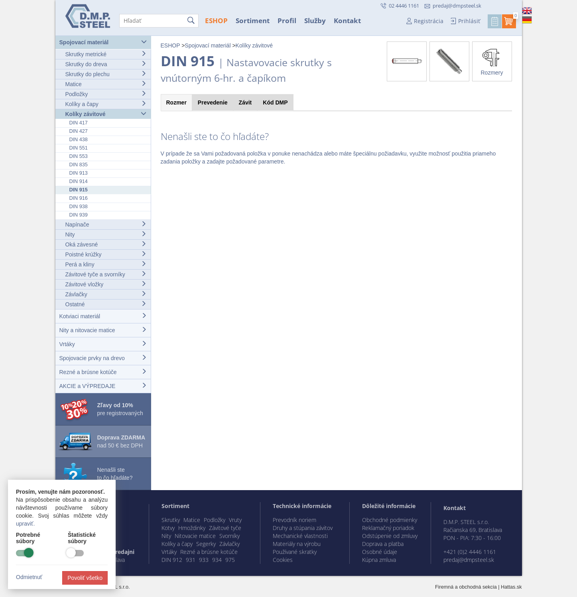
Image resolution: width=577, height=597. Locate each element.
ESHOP (216, 20)
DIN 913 (78, 173)
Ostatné (105, 304)
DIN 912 (171, 560)
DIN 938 (78, 206)
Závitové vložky (105, 284)
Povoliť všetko (84, 578)
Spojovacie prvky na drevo (103, 358)
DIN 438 (78, 139)
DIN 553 (78, 156)
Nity (105, 234)
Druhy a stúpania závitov (303, 528)
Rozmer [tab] (176, 102)
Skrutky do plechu (105, 74)
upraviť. (25, 523)
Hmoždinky (191, 528)
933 (204, 560)
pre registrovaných (120, 409)
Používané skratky (295, 552)
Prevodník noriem (294, 520)
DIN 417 (78, 123)
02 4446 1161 (403, 5)
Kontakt (347, 20)
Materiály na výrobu (297, 544)
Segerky (206, 544)
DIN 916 (78, 198)
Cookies (283, 560)
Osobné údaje (379, 552)
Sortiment (253, 20)
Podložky (105, 94)
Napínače (105, 224)
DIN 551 (78, 148)
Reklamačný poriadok (388, 528)
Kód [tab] (275, 102)
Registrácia (428, 21)
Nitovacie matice (195, 536)
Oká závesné (105, 244)
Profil (287, 20)
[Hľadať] (159, 21)
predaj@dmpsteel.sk (457, 5)
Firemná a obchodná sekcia (466, 587)
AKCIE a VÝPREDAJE (103, 385)
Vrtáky (103, 344)
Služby (315, 20)
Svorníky (229, 536)
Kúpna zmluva (379, 560)
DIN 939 (78, 215)
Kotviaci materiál (103, 316)
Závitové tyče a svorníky (105, 274)
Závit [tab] (245, 102)
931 (190, 560)
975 (230, 560)
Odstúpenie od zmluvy (389, 536)
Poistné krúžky (105, 254)
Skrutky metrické (105, 54)
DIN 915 (78, 190)
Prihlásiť (469, 21)
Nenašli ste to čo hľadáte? (115, 474)
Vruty (235, 520)
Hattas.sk (511, 587)
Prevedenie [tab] (213, 102)
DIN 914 (78, 181)
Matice (105, 84)
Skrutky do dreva (105, 64)
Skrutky (170, 520)
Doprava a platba (383, 544)
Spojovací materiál (103, 42)
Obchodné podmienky (389, 520)
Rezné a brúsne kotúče (103, 371)
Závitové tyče (225, 528)
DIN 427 (78, 131)
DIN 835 (78, 164)
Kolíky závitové (105, 113)
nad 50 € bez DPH (121, 441)
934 (217, 560)
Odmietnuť (29, 577)
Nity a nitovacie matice (103, 330)
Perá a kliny (105, 264)
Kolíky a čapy (105, 103)
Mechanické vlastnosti (300, 536)
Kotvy (168, 528)
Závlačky (105, 294)
